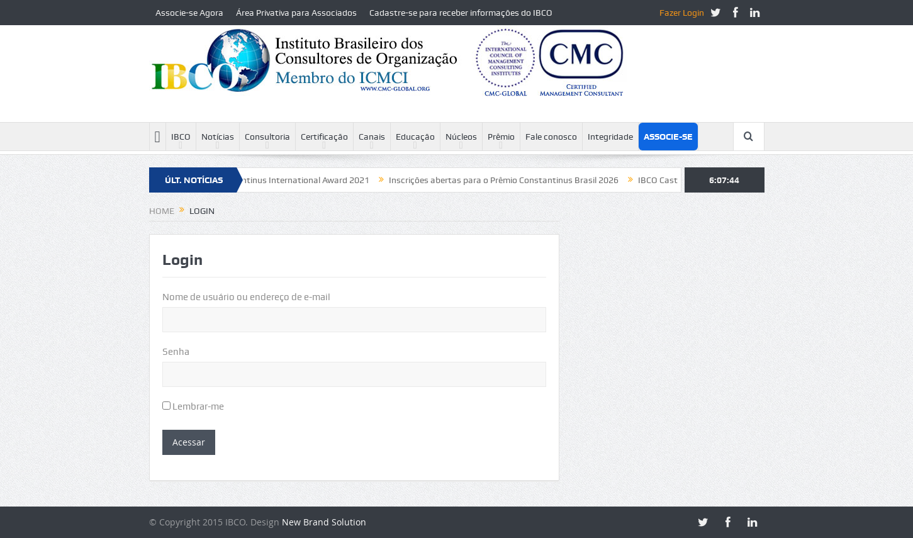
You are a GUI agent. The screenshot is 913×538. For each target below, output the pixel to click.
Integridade (610, 137)
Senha (175, 351)
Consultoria (267, 137)
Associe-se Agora (189, 13)
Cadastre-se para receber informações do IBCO (460, 13)
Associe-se (668, 137)
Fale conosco (551, 137)
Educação (415, 137)
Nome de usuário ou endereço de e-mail (246, 297)
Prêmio (501, 137)
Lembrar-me (193, 406)
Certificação (324, 137)
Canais (372, 137)
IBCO (181, 137)
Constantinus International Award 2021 (298, 180)
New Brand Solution (324, 522)
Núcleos (461, 137)
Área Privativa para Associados (296, 13)
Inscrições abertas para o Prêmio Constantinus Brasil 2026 (510, 180)
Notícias (217, 137)
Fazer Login (681, 13)
